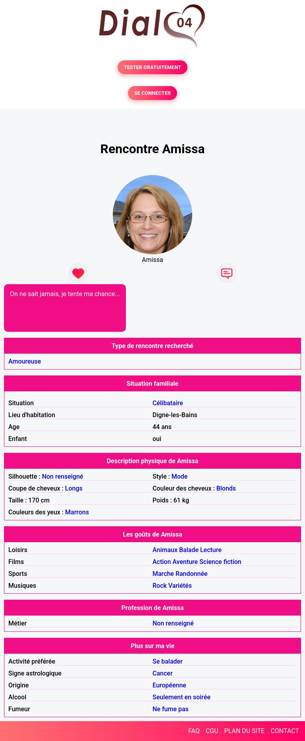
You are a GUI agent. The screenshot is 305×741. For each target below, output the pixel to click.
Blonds (226, 488)
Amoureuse (24, 361)
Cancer (162, 673)
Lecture (211, 550)
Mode (180, 476)
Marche (163, 573)
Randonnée (192, 573)
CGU (212, 731)
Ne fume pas (170, 709)
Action (161, 562)
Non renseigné (62, 476)
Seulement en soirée (181, 697)
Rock (159, 585)
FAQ (194, 731)
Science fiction (220, 562)
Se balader (167, 661)
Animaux (165, 550)
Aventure (185, 562)
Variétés (180, 585)
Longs (74, 488)
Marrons (77, 512)
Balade (189, 550)
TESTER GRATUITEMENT (152, 67)
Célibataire (167, 403)
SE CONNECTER (152, 93)
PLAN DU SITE (244, 731)
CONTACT (284, 731)
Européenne (169, 685)
